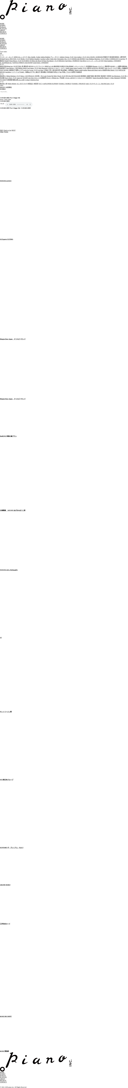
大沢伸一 (38, 76)
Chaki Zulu (53, 59)
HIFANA (31, 66)
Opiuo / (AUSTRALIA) (27, 76)
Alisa (29, 57)
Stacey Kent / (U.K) (10, 78)
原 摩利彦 (25, 66)
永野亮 (73, 72)
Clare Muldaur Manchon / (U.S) (95, 59)
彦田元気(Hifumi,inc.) (7, 66)
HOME (2, 23)
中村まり (56, 72)
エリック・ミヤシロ (93, 61)
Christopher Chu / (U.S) (64, 59)
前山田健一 (64, 70)
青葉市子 (106, 57)
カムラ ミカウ (112, 68)
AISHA (16, 57)
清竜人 (119, 68)
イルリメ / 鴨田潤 (103, 66)
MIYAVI (2, 72)
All (1, 53)
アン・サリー (54, 57)
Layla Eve (26, 70)
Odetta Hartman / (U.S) (13, 76)
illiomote (95, 66)
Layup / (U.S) (33, 70)
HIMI (46, 66)
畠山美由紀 (70, 66)
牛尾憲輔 (9, 80)
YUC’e (40, 83)
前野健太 (71, 70)
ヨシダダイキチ (22, 83)
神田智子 (12, 70)
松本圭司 (57, 70)
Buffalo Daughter (35, 59)
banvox (7, 59)
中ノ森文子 (36, 72)
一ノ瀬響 (118, 66)
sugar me (19, 78)
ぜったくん (97, 83)
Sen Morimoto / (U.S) (118, 76)
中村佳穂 (50, 72)
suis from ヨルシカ (34, 78)
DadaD (7, 61)
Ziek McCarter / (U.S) (107, 83)
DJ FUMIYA (25, 61)
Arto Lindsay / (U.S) (80, 57)
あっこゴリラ (22, 57)
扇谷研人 (3, 76)
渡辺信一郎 (3, 83)
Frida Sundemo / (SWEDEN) (112, 61)
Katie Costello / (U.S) (80, 68)
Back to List (7, 130)
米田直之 (30, 83)
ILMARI (112, 66)
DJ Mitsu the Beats (35, 61)
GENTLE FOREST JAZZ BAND (22, 62)
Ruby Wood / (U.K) (59, 76)
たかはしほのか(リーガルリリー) (75, 78)
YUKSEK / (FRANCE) (78, 83)
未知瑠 (104, 70)
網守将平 (123, 57)
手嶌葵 (62, 78)
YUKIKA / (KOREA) (65, 83)
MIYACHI (122, 70)
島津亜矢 (83, 76)
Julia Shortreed (42, 68)
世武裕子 (104, 76)
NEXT (14, 130)
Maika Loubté (79, 70)
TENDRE (123, 78)
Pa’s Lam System (46, 76)
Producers (3, 27)
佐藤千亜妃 (90, 76)
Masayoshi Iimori (93, 70)
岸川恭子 (101, 68)
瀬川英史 (97, 76)
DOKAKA (62, 61)
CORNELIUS (114, 59)
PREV (2, 130)
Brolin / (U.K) (25, 59)
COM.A (107, 59)
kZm (106, 68)
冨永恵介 (89, 78)
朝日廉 (111, 57)
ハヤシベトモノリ (80, 66)
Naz (60, 72)
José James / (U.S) (32, 68)
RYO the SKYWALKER (73, 76)
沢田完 (109, 76)
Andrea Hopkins (45, 57)
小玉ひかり (51, 68)
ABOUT (2, 30)
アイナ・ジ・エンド (6, 57)
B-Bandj (2, 59)
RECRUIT (3, 32)
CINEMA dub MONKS (78, 59)
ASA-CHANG (90, 57)
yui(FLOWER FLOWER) (50, 83)
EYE (102, 61)
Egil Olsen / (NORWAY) (72, 61)
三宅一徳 (51, 70)
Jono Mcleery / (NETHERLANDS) (16, 68)
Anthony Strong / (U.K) (67, 57)
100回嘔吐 (8, 87)
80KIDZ (2, 87)
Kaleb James (69, 68)
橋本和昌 (57, 66)
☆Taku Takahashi (114, 78)
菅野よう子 (19, 70)
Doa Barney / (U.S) (52, 61)
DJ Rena (43, 61)
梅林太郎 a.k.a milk (18, 80)
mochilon (8, 72)
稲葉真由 (124, 66)
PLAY (2, 103)
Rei (52, 76)
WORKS (2, 25)
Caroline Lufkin (45, 59)
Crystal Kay (121, 59)
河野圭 (89, 68)
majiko (85, 70)
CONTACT (3, 33)
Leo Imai (40, 70)
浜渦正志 (63, 66)
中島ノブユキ (66, 72)
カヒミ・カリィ (60, 68)
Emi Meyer (83, 61)
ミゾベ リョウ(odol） (18, 72)
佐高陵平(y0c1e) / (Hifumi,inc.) (49, 78)
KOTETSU (95, 68)
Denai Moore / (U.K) (15, 61)
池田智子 (3, 68)
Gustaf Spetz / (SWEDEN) (40, 62)
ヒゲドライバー (39, 66)
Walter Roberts (12, 83)
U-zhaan (27, 80)
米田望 (36, 83)
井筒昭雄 (89, 66)
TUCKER (3, 80)
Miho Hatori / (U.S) (113, 70)
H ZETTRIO (17, 66)
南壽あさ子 (29, 72)
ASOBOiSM (99, 57)
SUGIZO (25, 78)
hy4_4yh (51, 66)
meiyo (100, 70)
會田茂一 (117, 57)
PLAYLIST (3, 28)
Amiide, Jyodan (35, 57)
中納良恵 (79, 72)
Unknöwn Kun (34, 80)
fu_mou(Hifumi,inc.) (6, 62)
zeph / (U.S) (89, 83)
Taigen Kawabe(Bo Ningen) (100, 78)
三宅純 (46, 70)
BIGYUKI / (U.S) (15, 59)
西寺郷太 (44, 72)
